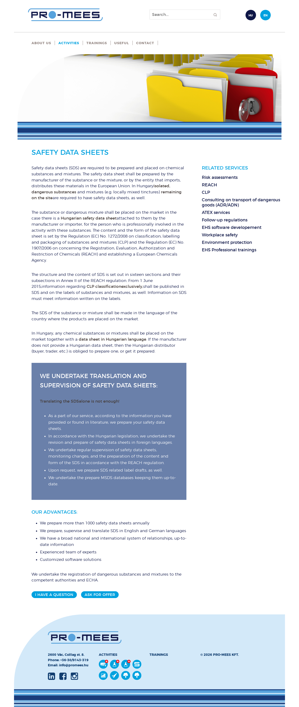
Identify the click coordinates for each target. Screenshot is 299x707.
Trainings (96, 43)
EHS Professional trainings (229, 249)
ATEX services (216, 212)
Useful (121, 43)
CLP (206, 192)
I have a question (54, 594)
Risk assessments (220, 177)
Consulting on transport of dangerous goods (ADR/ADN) (241, 202)
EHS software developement (231, 227)
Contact (145, 43)
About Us (41, 43)
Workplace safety (220, 235)
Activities (68, 43)
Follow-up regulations (224, 220)
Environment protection (227, 242)
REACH (209, 185)
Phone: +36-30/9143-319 (68, 660)
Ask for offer (100, 594)
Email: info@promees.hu (68, 665)
